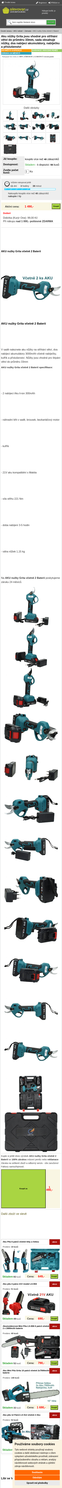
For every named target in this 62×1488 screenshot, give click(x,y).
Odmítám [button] (37, 1477)
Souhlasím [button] (37, 1472)
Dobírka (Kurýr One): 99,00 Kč (20, 217)
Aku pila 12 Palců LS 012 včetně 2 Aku (21, 1415)
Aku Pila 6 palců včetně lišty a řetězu (21, 1242)
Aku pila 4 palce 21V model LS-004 (20, 1284)
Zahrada (28, 31)
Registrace (41, 3)
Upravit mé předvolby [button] (37, 1483)
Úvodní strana (8, 2)
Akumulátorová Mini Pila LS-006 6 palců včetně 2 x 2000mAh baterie (26, 1327)
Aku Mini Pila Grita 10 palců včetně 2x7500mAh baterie (26, 1371)
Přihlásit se (54, 3)
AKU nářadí (18, 31)
